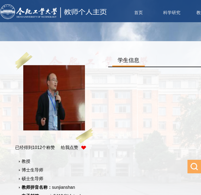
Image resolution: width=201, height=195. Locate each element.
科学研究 (171, 12)
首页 (138, 12)
